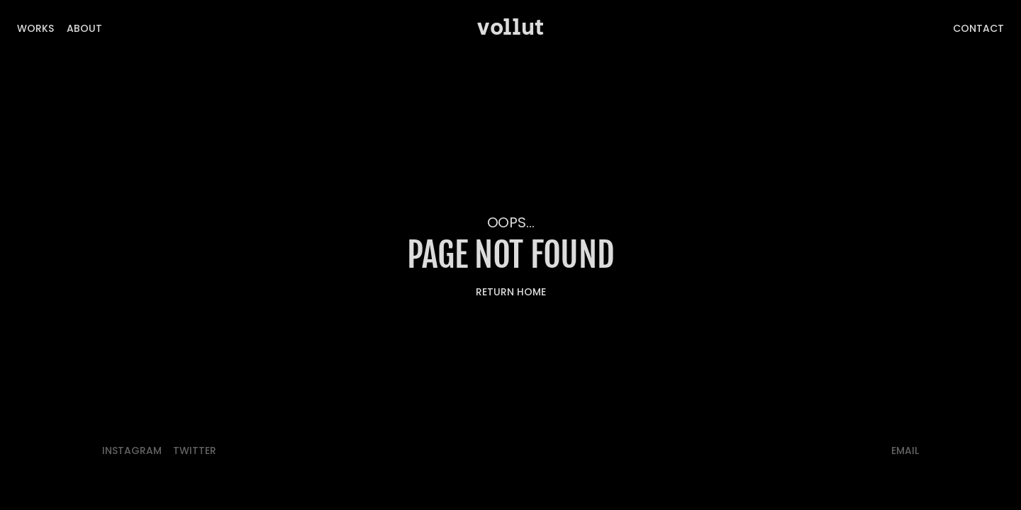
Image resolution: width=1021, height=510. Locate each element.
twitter (194, 450)
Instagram (132, 450)
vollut (510, 28)
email (905, 450)
